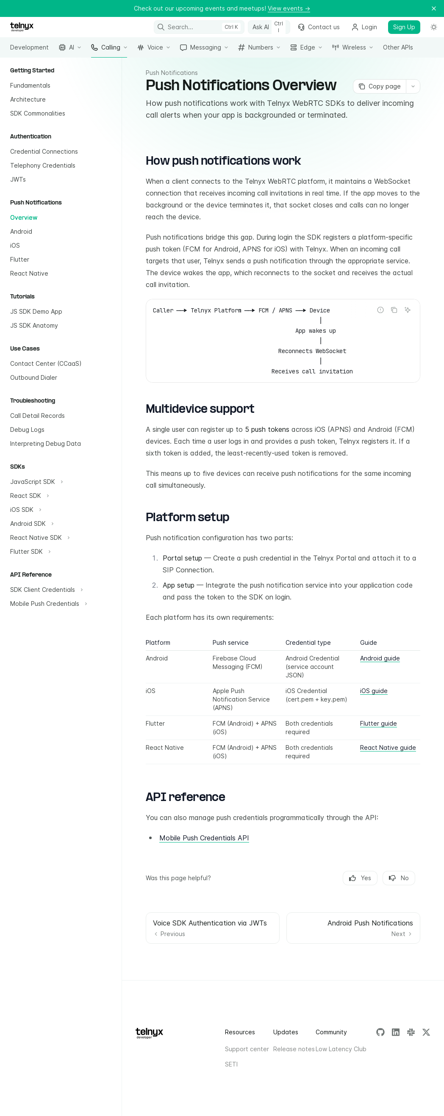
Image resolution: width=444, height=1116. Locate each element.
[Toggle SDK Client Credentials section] (45, 590)
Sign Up (404, 26)
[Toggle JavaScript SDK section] (35, 482)
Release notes (294, 1048)
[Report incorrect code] (380, 309)
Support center (247, 1048)
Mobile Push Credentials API (204, 838)
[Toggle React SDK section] (28, 496)
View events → (289, 8)
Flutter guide (378, 723)
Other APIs (398, 51)
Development (29, 51)
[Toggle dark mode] (434, 27)
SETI (231, 1064)
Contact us (319, 26)
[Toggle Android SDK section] (30, 523)
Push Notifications (172, 72)
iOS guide (374, 690)
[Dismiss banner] (433, 8)
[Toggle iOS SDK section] (24, 510)
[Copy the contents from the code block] (394, 309)
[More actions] (413, 86)
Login (364, 26)
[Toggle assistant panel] (269, 27)
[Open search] (199, 27)
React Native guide (388, 747)
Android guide (380, 658)
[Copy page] (379, 86)
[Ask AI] (407, 309)
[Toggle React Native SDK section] (39, 537)
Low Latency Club (341, 1048)
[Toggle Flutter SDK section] (29, 551)
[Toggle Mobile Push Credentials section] (47, 603)
